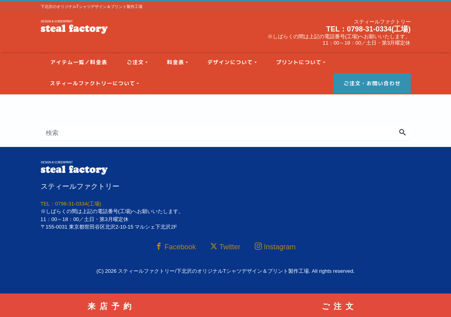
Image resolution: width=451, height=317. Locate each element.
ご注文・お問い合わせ (372, 83)
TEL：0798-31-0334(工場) (368, 29)
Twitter (225, 247)
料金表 (175, 62)
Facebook (175, 247)
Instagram (275, 247)
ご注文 (135, 62)
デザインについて (230, 62)
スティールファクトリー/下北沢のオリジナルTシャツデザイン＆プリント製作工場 (213, 271)
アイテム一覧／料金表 (79, 62)
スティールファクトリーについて (93, 83)
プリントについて (299, 62)
